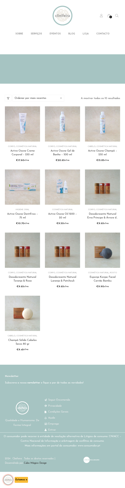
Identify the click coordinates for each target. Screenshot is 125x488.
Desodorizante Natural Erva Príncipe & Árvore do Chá (102, 221)
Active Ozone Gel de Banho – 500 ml (63, 157)
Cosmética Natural (26, 151)
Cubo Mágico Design (35, 470)
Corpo (11, 151)
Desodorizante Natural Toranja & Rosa (22, 285)
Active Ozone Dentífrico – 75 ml (22, 221)
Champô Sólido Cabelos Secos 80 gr (22, 349)
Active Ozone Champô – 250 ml (102, 157)
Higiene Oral (22, 215)
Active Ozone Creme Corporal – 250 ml (22, 157)
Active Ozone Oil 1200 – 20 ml (62, 221)
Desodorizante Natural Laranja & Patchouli (62, 285)
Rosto (113, 279)
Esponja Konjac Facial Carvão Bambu (103, 285)
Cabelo (92, 151)
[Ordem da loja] (38, 102)
